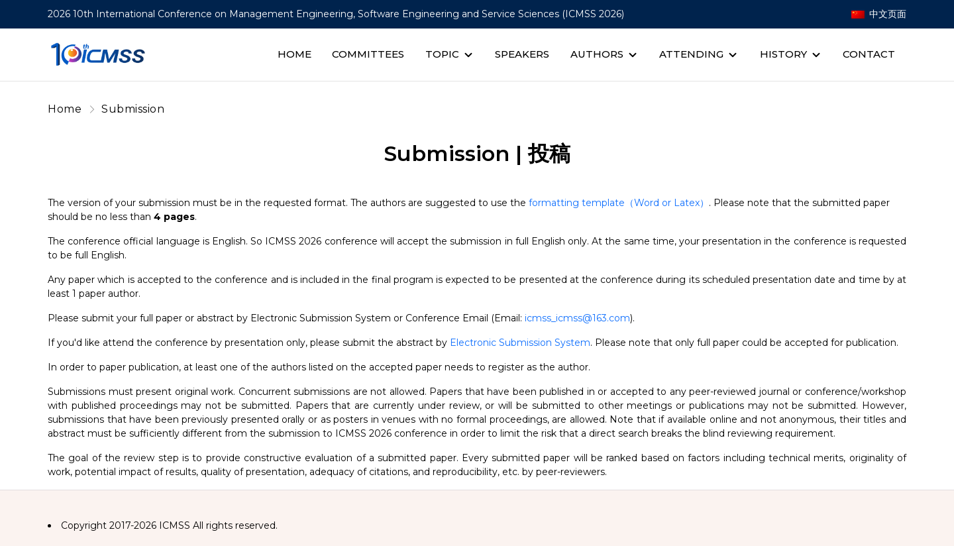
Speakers (522, 54)
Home (294, 54)
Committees (368, 54)
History (783, 54)
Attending (691, 54)
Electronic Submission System (520, 343)
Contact (869, 54)
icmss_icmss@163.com (577, 318)
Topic (442, 54)
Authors (596, 54)
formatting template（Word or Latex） (619, 203)
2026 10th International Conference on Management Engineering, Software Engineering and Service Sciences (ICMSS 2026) (336, 14)
